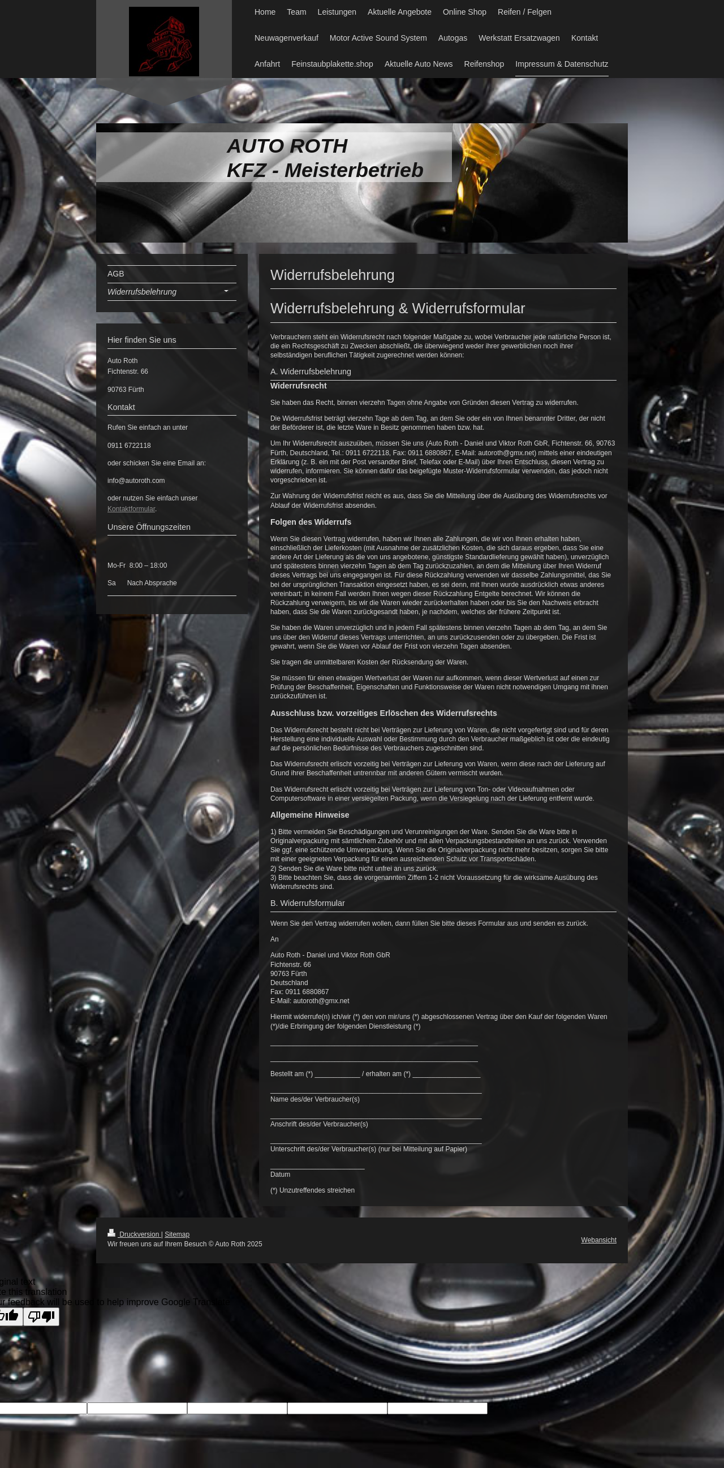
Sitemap (177, 1234)
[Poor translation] (41, 1316)
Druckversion (134, 1234)
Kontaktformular (131, 509)
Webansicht (599, 1240)
